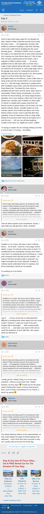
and (14, 181)
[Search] (41, 10)
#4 (39, 290)
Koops (5, 21)
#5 (39, 352)
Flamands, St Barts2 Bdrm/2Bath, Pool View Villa (8, 486)
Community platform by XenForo (19, 512)
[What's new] (36, 10)
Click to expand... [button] (22, 219)
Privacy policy (28, 505)
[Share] (39, 35)
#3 (39, 240)
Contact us (5, 505)
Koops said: (7, 200)
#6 (39, 407)
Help (35, 505)
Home (4, 507)
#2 (39, 196)
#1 (42, 35)
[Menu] (3, 10)
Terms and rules (16, 505)
